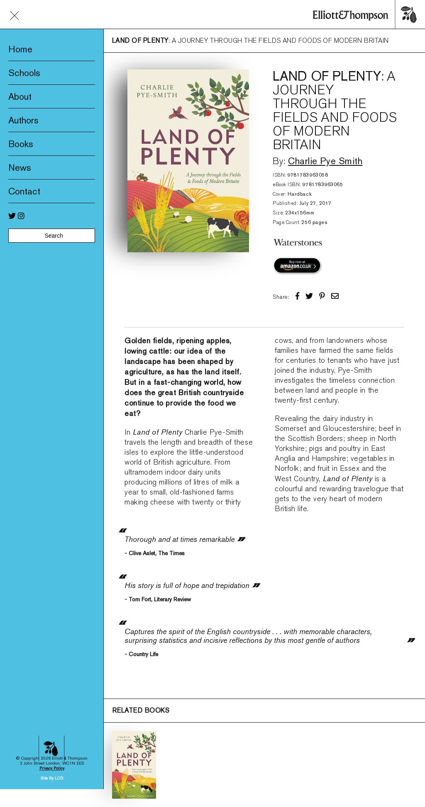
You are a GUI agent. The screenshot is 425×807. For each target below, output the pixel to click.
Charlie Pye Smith (325, 160)
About (20, 96)
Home (20, 49)
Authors (23, 120)
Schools (24, 72)
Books (20, 143)
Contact (24, 191)
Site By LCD (52, 701)
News (19, 167)
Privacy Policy (51, 691)
